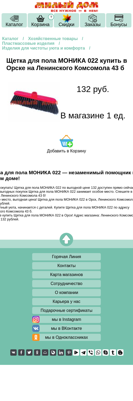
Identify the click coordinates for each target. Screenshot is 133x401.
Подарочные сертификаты (66, 310)
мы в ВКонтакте (66, 328)
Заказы (93, 24)
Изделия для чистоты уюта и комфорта (43, 48)
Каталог (14, 24)
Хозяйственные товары (53, 38)
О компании (66, 292)
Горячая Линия (66, 256)
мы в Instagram (66, 319)
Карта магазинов (66, 274)
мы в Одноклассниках (66, 337)
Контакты (66, 265)
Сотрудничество (67, 283)
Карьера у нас (66, 301)
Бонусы (118, 24)
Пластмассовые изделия (28, 43)
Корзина (40, 24)
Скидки (66, 24)
